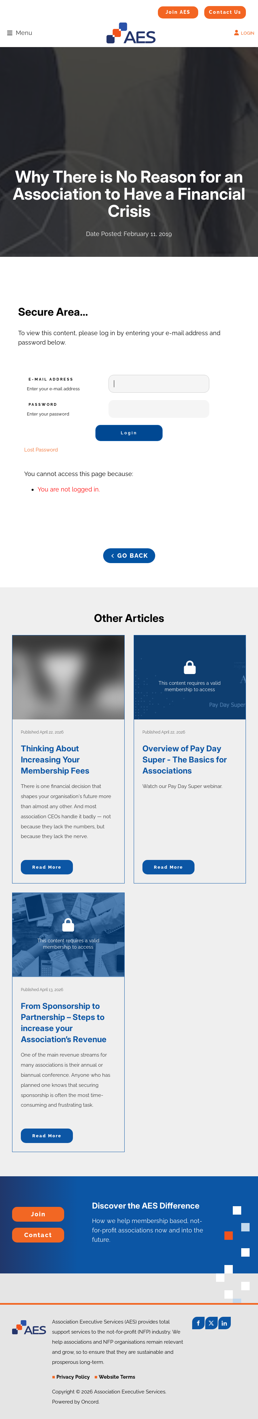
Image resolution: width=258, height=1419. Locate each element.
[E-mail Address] (159, 384)
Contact (23, 1232)
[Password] (159, 409)
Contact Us (216, 10)
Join (18, 1211)
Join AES (167, 10)
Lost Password (41, 450)
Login (129, 433)
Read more (46, 867)
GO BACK (129, 552)
